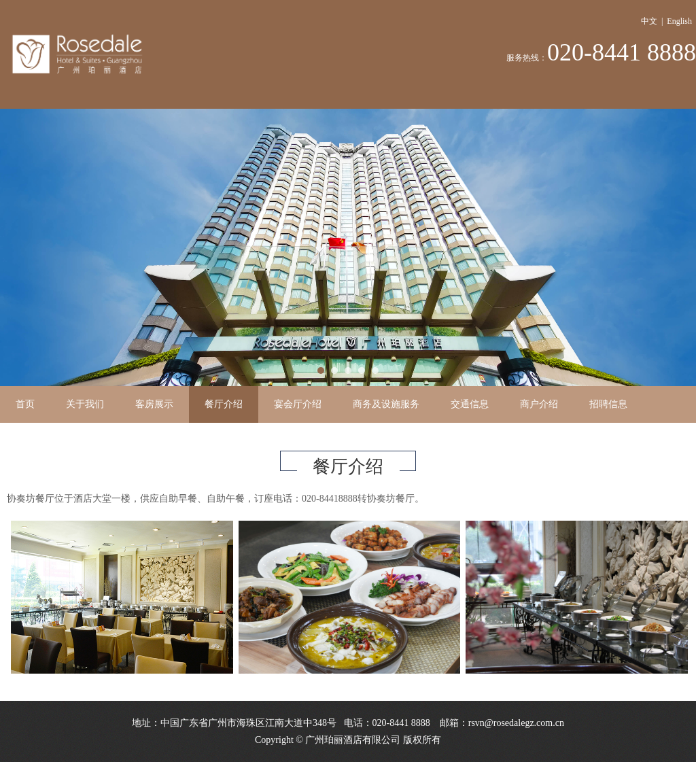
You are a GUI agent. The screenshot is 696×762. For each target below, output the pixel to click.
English (679, 21)
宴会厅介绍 (297, 404)
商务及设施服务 (386, 404)
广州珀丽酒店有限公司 (352, 740)
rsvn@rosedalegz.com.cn (516, 723)
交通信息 (470, 404)
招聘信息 (608, 404)
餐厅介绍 (224, 404)
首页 (25, 404)
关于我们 (85, 404)
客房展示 (154, 404)
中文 (649, 21)
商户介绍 (539, 404)
